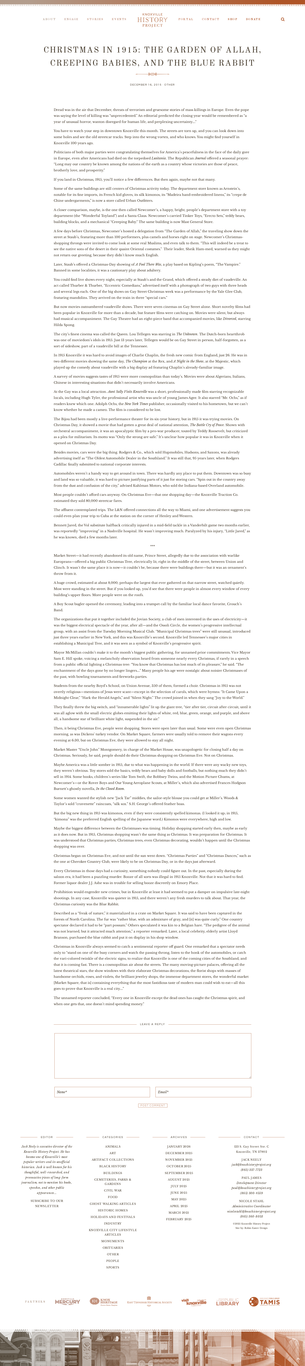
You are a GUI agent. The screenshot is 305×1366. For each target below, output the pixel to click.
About (49, 19)
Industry (113, 1223)
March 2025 (179, 1212)
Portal (186, 19)
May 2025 (179, 1199)
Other (169, 84)
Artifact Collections (113, 1159)
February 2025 (179, 1219)
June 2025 (179, 1192)
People (112, 1261)
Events (119, 19)
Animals (113, 1146)
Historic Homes (113, 1210)
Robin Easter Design (256, 1228)
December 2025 (179, 1153)
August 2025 (179, 1179)
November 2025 (179, 1159)
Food (113, 1197)
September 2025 (179, 1173)
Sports (112, 1267)
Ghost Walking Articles (113, 1203)
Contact (210, 19)
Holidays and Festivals (113, 1217)
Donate (253, 19)
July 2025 (179, 1186)
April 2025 (179, 1206)
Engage (71, 19)
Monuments (112, 1241)
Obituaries (113, 1247)
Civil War (112, 1190)
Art (112, 1153)
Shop (232, 19)
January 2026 (179, 1146)
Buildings (112, 1173)
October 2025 (179, 1166)
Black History (112, 1166)
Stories (95, 19)
